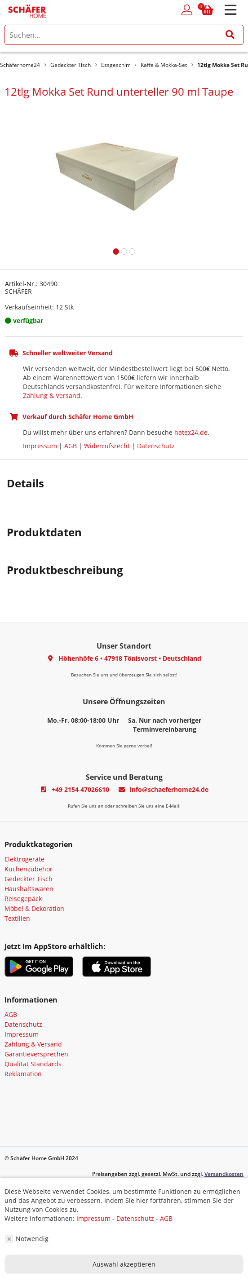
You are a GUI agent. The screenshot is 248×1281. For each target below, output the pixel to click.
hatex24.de (191, 432)
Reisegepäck (23, 898)
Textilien (17, 918)
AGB (70, 446)
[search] (124, 35)
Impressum (40, 446)
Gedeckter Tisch (28, 879)
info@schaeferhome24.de (169, 789)
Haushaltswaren (28, 888)
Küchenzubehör (28, 869)
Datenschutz (156, 446)
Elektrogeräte (24, 859)
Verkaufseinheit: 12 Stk (39, 307)
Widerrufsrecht (107, 446)
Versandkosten (224, 1174)
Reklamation (23, 1073)
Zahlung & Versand (51, 395)
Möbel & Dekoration (34, 908)
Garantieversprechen (36, 1054)
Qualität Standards (33, 1064)
